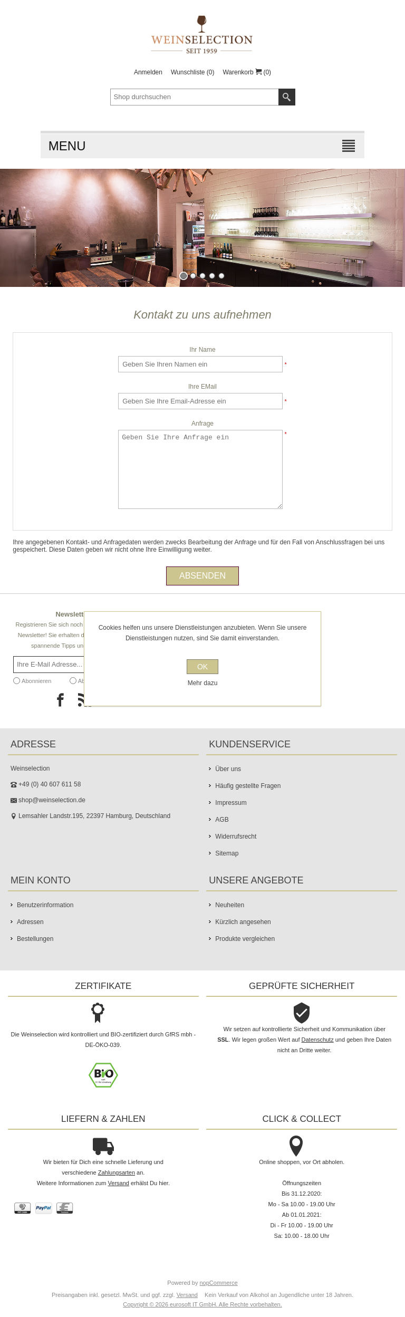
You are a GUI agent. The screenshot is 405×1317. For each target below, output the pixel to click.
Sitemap (226, 853)
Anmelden (148, 72)
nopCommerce (219, 1283)
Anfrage (202, 423)
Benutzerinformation (45, 905)
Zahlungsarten (116, 1172)
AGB (221, 819)
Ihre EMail (202, 386)
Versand (118, 1183)
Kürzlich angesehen (243, 922)
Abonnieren (36, 681)
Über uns (228, 769)
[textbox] (194, 97)
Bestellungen (35, 939)
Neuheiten (229, 905)
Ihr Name (202, 349)
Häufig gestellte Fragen (248, 786)
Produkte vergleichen (245, 939)
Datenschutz (318, 1039)
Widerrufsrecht (235, 836)
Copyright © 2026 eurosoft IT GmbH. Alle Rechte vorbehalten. (202, 1304)
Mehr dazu (203, 683)
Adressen (30, 922)
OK (202, 666)
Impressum (230, 802)
